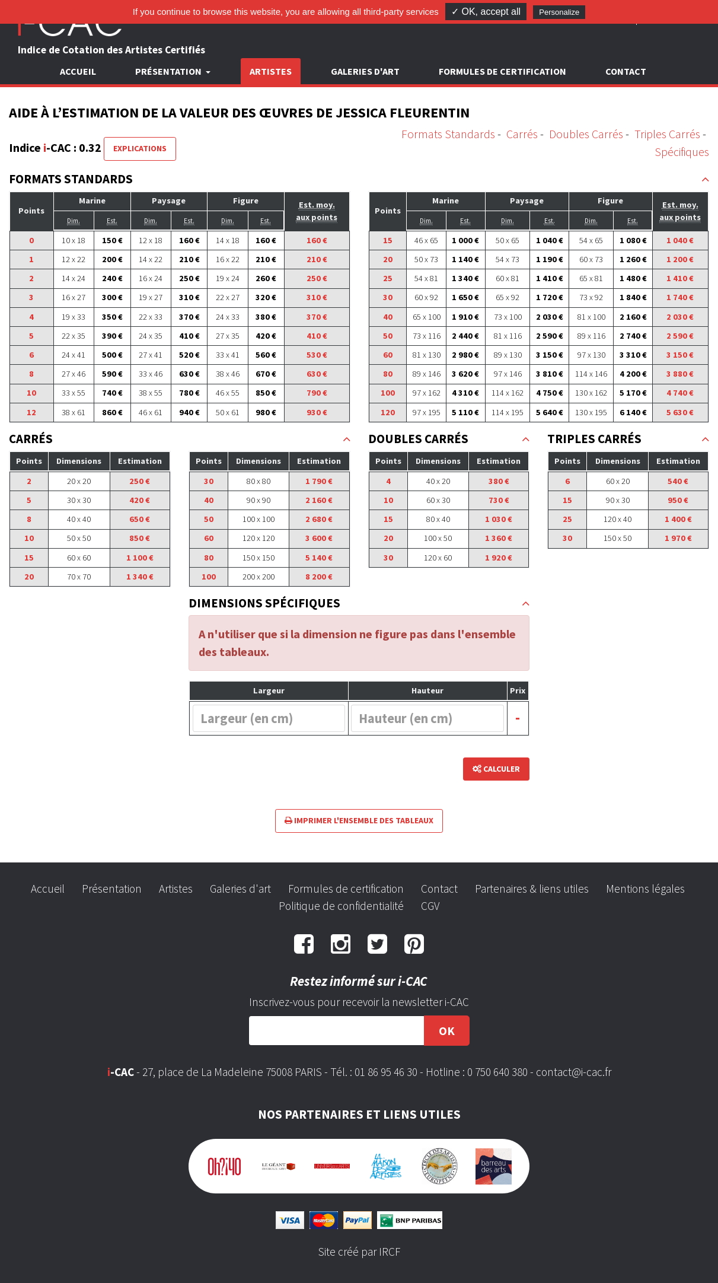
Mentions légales (645, 888)
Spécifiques (682, 151)
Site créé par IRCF (359, 1251)
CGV (430, 906)
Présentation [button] (169, 71)
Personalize (559, 12)
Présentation (112, 888)
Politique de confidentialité (341, 906)
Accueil (78, 71)
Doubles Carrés (586, 133)
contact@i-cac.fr (573, 1072)
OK (447, 1030)
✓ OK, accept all (486, 12)
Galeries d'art (365, 71)
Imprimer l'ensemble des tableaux (359, 820)
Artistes (271, 71)
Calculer (496, 768)
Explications (140, 148)
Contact (625, 71)
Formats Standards (448, 133)
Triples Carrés (667, 133)
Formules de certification (502, 71)
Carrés (522, 133)
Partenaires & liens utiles (532, 888)
